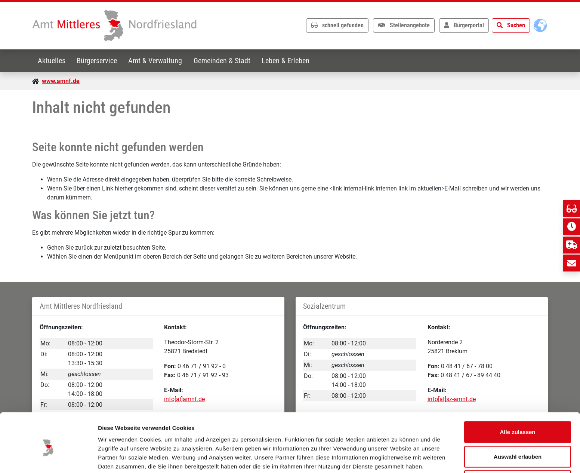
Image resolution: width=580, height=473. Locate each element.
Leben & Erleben (288, 60)
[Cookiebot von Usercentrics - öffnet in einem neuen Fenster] (48, 458)
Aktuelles (52, 60)
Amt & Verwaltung (157, 60)
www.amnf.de (61, 81)
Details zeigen (397, 458)
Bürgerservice (98, 60)
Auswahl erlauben (518, 424)
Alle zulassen (517, 399)
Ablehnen (517, 448)
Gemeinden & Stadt (224, 60)
